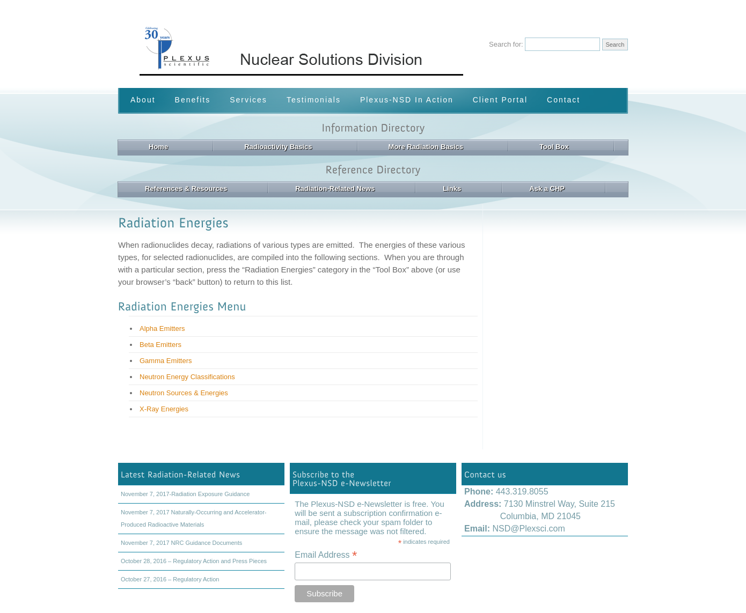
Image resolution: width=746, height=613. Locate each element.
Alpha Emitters (162, 328)
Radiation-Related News (335, 188)
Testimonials (314, 99)
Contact (563, 99)
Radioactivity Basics (278, 147)
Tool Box (554, 147)
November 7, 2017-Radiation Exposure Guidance (185, 494)
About (143, 99)
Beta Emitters (160, 345)
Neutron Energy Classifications (187, 377)
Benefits (193, 99)
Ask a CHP (547, 188)
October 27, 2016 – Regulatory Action (170, 579)
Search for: (506, 44)
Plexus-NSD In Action (407, 99)
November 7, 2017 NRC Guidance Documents (181, 543)
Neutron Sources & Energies (184, 393)
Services (248, 99)
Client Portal (500, 99)
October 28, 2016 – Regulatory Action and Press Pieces (194, 561)
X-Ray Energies (164, 409)
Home (158, 147)
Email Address (326, 555)
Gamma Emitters (166, 361)
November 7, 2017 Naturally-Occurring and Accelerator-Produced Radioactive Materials (193, 518)
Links (452, 188)
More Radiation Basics (426, 147)
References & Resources (186, 188)
